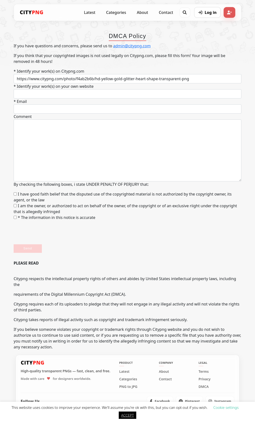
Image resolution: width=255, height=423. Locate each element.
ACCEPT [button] (127, 415)
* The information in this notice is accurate (54, 217)
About (142, 12)
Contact (166, 12)
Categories (116, 12)
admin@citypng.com (132, 46)
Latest (89, 12)
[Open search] (184, 12)
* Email (20, 101)
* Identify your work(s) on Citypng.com (49, 71)
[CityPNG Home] (32, 12)
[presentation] (51, 232)
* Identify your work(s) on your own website (53, 86)
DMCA (204, 386)
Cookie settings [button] (226, 407)
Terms (204, 371)
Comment (23, 116)
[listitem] (160, 401)
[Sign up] (229, 12)
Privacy (204, 379)
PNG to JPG (128, 386)
